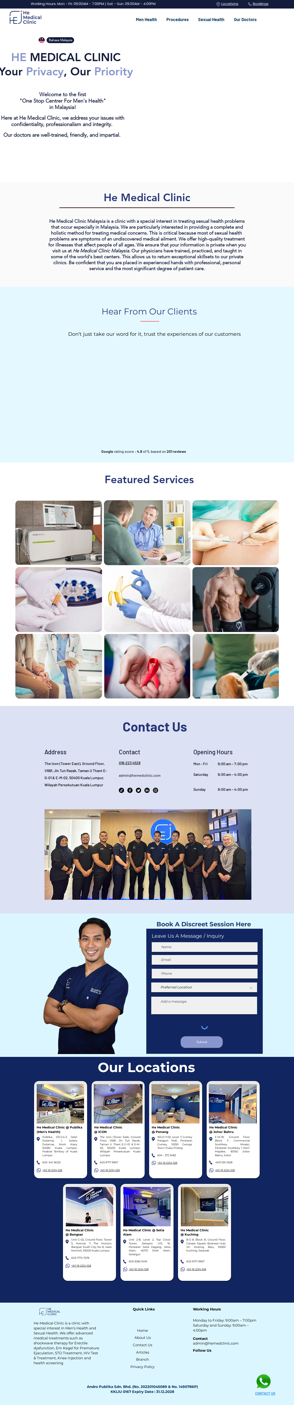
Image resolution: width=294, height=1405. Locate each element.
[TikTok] (121, 790)
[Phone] (250, 4)
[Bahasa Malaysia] (60, 40)
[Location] (218, 4)
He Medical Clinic (147, 197)
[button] (146, 17)
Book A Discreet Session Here (203, 924)
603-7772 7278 (80, 1257)
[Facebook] (130, 790)
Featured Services (149, 479)
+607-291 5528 (223, 1162)
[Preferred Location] (204, 987)
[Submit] (202, 1042)
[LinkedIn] (147, 790)
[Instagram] (155, 790)
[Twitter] (138, 790)
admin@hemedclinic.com (139, 775)
